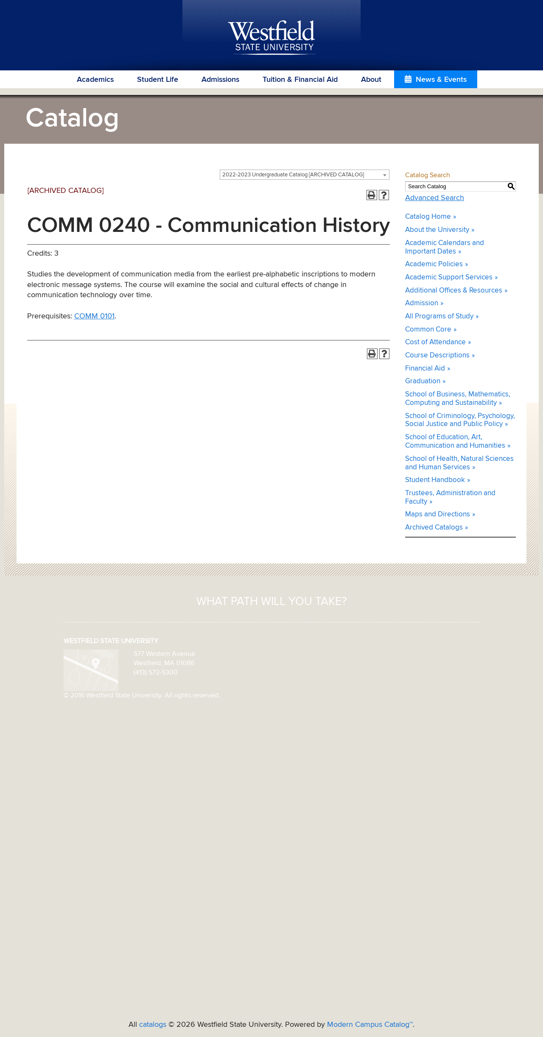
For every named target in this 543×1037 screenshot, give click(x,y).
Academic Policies (434, 264)
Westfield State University (271, 38)
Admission (421, 303)
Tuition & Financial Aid (300, 80)
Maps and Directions (437, 514)
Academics (95, 80)
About (371, 80)
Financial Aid (425, 368)
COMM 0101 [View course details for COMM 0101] (94, 316)
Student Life (157, 80)
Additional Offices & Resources (453, 290)
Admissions (220, 80)
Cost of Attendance (435, 342)
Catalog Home (428, 216)
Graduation (422, 381)
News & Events (441, 80)
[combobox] (304, 175)
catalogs (152, 1025)
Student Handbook (435, 480)
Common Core (428, 329)
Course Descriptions (437, 355)
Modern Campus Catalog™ (370, 1025)
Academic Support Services (449, 277)
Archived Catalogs (434, 527)
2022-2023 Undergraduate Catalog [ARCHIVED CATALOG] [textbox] (293, 175)
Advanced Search (434, 198)
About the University (437, 230)
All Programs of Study (439, 316)
